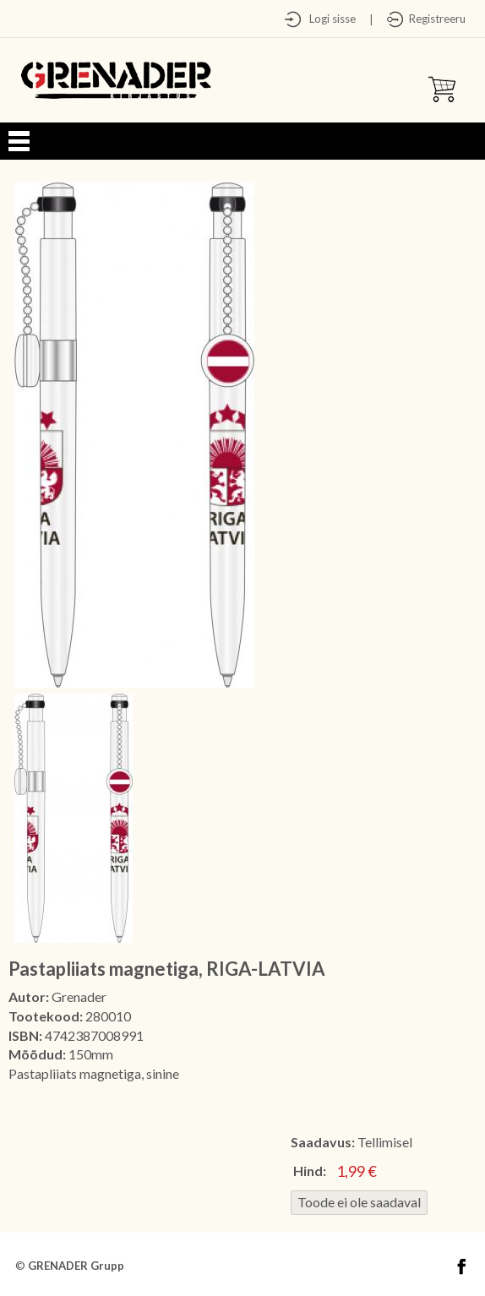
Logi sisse (329, 18)
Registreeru (435, 18)
